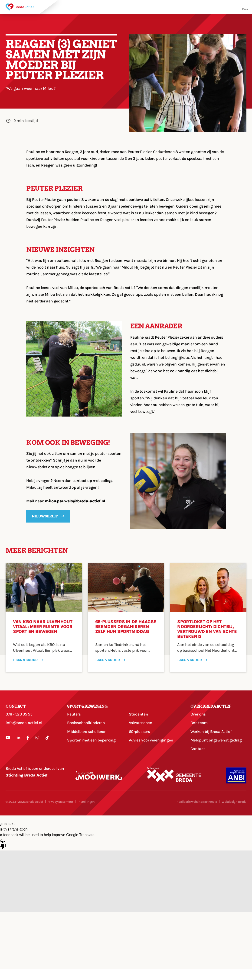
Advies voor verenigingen (151, 740)
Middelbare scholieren (86, 731)
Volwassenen (140, 722)
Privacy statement (60, 802)
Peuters (74, 714)
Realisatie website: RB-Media (197, 802)
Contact (197, 748)
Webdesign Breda (234, 802)
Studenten (138, 714)
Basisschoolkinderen (86, 722)
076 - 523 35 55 (19, 714)
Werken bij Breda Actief (211, 731)
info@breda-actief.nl (24, 722)
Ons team (199, 722)
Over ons (198, 714)
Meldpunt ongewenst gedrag (216, 740)
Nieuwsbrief (45, 516)
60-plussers (139, 731)
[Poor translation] (3, 843)
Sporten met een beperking (91, 740)
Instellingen (86, 802)
